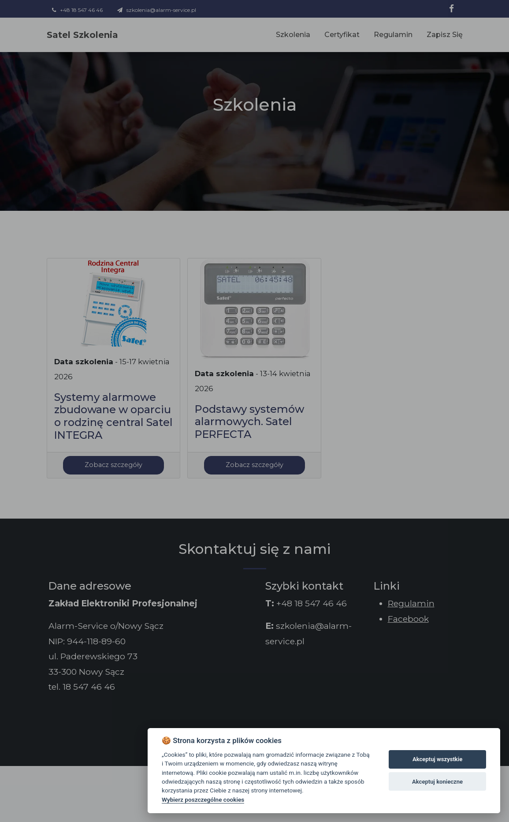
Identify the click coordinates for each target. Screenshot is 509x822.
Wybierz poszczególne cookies (203, 799)
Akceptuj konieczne (437, 781)
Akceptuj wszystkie (437, 759)
